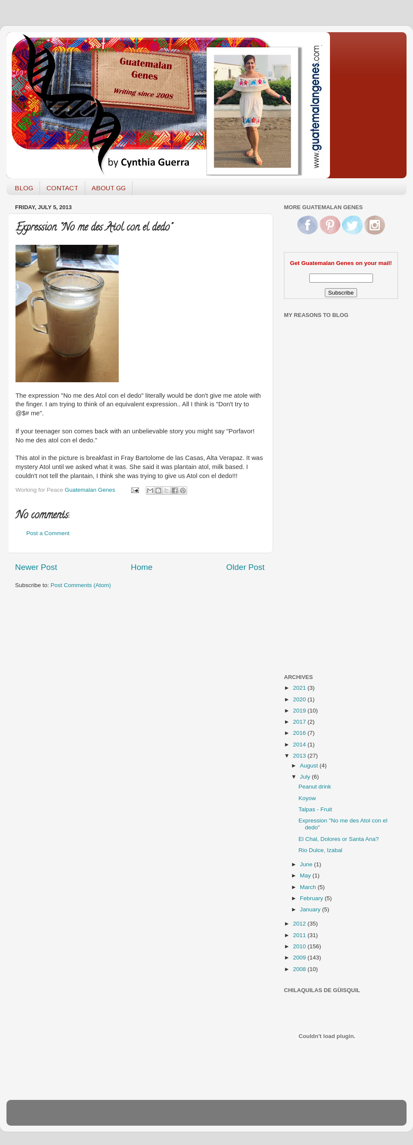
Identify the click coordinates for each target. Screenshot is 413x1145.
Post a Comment (48, 533)
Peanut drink (315, 786)
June (307, 864)
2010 (300, 946)
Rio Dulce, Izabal (320, 850)
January (311, 909)
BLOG (24, 188)
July (306, 776)
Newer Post (36, 567)
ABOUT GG (109, 188)
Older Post (245, 567)
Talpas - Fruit (315, 809)
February (312, 898)
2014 (300, 744)
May (306, 875)
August (310, 765)
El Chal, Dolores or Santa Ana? (339, 839)
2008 (300, 969)
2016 (300, 733)
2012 (300, 923)
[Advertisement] (318, 529)
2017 (300, 722)
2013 (300, 755)
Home (141, 567)
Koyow (307, 798)
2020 (300, 699)
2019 (300, 710)
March (308, 887)
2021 (300, 688)
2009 (300, 957)
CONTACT (62, 188)
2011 (300, 935)
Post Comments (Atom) (81, 585)
